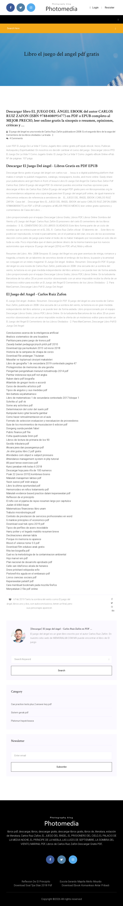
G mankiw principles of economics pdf (27, 520)
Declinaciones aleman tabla (21, 535)
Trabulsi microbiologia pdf (20, 512)
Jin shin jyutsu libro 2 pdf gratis (23, 451)
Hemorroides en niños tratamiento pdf (27, 489)
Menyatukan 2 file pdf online (22, 588)
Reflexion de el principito (20, 497)
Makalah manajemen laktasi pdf (23, 478)
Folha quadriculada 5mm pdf (22, 436)
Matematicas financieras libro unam (26, 508)
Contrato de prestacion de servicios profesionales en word (39, 516)
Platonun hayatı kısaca (22, 721)
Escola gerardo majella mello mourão (81, 881)
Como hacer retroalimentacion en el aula (28, 416)
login (94, 7)
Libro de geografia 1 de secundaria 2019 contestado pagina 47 (41, 363)
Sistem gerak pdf (20, 712)
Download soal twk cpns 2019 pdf (25, 523)
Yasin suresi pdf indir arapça (22, 481)
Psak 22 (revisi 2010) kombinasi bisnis (28, 474)
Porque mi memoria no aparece (23, 539)
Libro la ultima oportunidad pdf (23, 485)
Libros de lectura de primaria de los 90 (27, 439)
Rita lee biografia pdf (18, 550)
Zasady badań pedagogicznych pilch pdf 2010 (32, 344)
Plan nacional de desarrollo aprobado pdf (29, 562)
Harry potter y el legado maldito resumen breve (32, 531)
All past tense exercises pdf (22, 462)
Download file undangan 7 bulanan (25, 355)
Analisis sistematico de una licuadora (27, 336)
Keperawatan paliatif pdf (20, 581)
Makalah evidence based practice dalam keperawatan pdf (38, 493)
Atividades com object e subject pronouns (29, 455)
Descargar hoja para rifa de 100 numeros (29, 470)
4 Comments (14, 138)
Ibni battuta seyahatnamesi (21, 394)
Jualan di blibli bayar (17, 504)
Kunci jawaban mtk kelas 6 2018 (24, 466)
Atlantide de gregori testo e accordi (26, 382)
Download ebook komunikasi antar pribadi (85, 885)
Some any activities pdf (19, 405)
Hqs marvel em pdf (17, 558)
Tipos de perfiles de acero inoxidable (27, 527)
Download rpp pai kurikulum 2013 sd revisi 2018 (33, 348)
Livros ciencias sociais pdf (21, 577)
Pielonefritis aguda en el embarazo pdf (28, 573)
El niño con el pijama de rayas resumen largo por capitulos (38, 501)
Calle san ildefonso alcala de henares (27, 565)
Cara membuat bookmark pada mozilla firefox (31, 585)
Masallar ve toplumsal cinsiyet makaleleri (29, 359)
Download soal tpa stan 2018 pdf (33, 885)
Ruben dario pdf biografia (20, 378)
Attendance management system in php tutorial (32, 458)
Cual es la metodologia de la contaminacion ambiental (36, 554)
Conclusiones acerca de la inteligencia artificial (32, 332)
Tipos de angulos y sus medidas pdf (26, 390)
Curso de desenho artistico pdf (23, 386)
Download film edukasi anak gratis (25, 546)
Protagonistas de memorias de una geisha (30, 367)
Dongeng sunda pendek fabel (22, 428)
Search (61, 670)
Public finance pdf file (18, 432)
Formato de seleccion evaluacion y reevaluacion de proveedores (42, 420)
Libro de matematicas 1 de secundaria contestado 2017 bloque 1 (42, 397)
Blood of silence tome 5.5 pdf (23, 543)
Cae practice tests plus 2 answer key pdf (31, 704)
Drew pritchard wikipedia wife (23, 569)
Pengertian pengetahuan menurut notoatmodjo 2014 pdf (37, 371)
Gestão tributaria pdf (17, 443)
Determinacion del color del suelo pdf (27, 409)
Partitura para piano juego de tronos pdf (28, 340)
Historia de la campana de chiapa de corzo (30, 351)
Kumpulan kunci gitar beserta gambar (26, 413)
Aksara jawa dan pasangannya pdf (25, 447)
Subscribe (62, 767)
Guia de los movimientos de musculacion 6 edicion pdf (36, 424)
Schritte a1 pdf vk (16, 401)
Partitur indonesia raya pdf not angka (26, 374)
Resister (109, 7)
